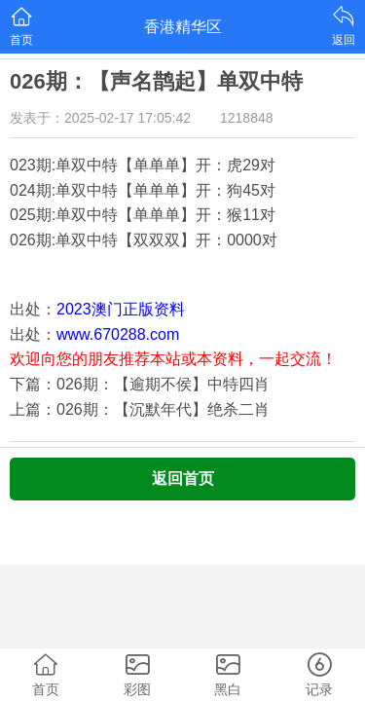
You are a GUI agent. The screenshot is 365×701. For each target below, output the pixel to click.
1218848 (247, 118)
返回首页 (183, 478)
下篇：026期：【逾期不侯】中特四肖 (140, 384)
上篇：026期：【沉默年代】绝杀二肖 (140, 409)
